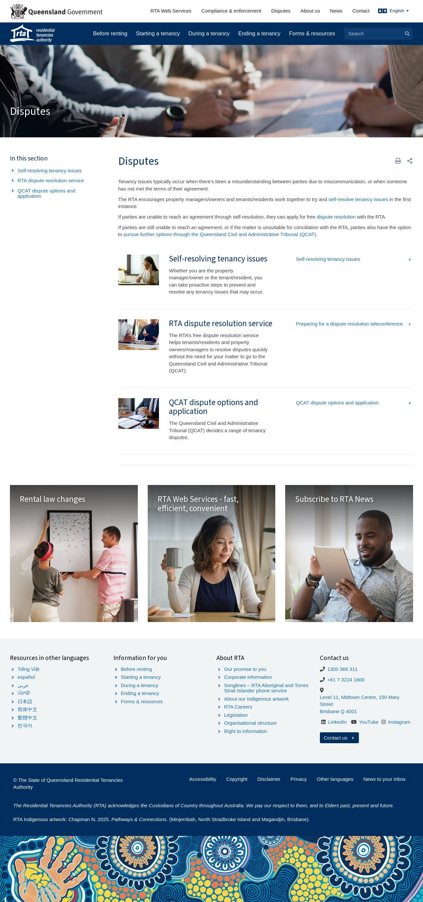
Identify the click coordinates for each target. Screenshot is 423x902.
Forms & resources (312, 33)
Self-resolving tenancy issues (50, 170)
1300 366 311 (342, 669)
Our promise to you (245, 669)
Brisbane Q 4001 (338, 711)
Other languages (335, 779)
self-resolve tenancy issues (358, 199)
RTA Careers (238, 707)
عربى (23, 685)
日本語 (25, 701)
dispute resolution (336, 217)
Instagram (399, 722)
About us (310, 11)
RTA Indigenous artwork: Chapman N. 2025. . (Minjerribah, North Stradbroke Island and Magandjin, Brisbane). (161, 819)
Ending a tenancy (259, 33)
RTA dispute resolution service (51, 180)
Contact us (339, 738)
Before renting (110, 33)
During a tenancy (209, 33)
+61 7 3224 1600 (346, 679)
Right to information (245, 731)
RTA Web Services (170, 11)
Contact (360, 11)
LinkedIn (337, 722)
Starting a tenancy (158, 33)
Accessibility (202, 779)
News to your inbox (384, 779)
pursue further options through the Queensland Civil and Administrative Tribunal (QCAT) (220, 234)
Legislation (236, 715)
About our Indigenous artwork (256, 699)
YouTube (368, 722)
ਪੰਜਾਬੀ (24, 693)
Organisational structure (250, 723)
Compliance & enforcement (231, 11)
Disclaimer (269, 779)
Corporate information (248, 677)
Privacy (298, 779)
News (336, 11)
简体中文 (27, 709)
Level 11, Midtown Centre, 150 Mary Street (360, 700)
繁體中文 (27, 717)
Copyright (236, 779)
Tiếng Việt (28, 669)
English (399, 10)
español (26, 677)
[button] (409, 161)
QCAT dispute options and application (46, 193)
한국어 (25, 725)
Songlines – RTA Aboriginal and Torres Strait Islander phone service (266, 688)
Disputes (280, 11)
